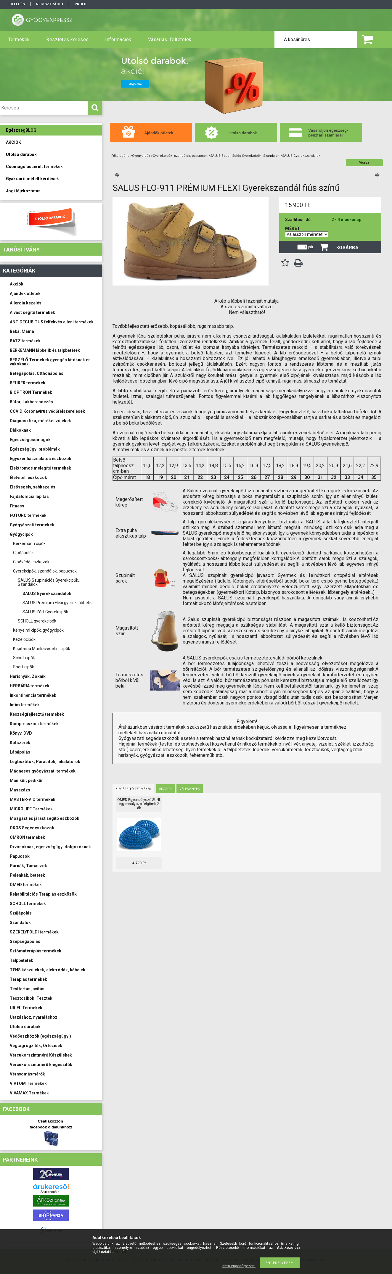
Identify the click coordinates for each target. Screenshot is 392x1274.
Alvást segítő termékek (32, 312)
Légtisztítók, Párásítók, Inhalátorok (45, 761)
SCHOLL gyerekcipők (37, 621)
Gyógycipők (21, 534)
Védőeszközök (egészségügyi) (40, 1036)
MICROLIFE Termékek (31, 809)
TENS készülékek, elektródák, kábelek (47, 969)
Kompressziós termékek (34, 723)
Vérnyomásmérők (27, 1074)
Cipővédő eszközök (31, 561)
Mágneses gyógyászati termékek (42, 771)
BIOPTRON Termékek (31, 392)
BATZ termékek (25, 340)
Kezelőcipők (24, 639)
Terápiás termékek (28, 979)
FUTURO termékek (28, 515)
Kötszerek (20, 742)
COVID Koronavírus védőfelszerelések (47, 411)
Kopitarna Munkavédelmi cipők (41, 648)
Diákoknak (20, 430)
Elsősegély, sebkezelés (32, 487)
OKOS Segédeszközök (32, 827)
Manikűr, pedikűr (26, 780)
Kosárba (347, 247)
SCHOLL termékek (28, 903)
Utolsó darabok (25, 1026)
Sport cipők (23, 667)
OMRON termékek (27, 837)
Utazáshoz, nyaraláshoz (33, 1017)
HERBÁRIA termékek (29, 685)
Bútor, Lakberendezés (31, 401)
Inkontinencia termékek (33, 695)
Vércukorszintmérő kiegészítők (41, 1064)
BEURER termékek (27, 382)
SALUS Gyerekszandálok (47, 593)
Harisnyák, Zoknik (28, 676)
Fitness (17, 506)
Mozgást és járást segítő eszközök (44, 818)
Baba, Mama (22, 331)
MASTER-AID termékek (32, 799)
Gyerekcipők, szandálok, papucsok (45, 571)
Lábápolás (20, 752)
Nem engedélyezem (239, 1266)
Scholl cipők (24, 657)
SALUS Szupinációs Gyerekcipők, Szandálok (48, 582)
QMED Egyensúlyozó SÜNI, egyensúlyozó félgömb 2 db (139, 804)
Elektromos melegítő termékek (40, 468)
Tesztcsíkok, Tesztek (31, 998)
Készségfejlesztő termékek (37, 714)
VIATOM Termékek (28, 1083)
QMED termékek (26, 884)
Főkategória (120, 156)
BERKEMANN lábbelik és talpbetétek (45, 350)
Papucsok (20, 856)
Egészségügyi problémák (35, 449)
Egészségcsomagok (30, 439)
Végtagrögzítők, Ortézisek (36, 1045)
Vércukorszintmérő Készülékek (41, 1055)
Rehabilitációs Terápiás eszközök (43, 894)
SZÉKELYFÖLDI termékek (34, 932)
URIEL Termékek (26, 1007)
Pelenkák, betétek (27, 875)
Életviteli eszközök (28, 477)
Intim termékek (25, 704)
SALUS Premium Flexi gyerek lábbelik (57, 602)
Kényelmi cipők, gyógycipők (38, 630)
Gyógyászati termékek (32, 524)
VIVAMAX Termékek (29, 1093)
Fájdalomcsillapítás (29, 496)
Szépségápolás (25, 941)
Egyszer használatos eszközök (40, 458)
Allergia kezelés (25, 303)
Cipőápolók (23, 552)
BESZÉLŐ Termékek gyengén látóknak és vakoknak (50, 361)
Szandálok (20, 922)
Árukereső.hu (51, 1192)
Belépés (17, 4)
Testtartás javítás (27, 988)
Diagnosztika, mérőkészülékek (40, 420)
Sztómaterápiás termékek (35, 951)
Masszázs (20, 790)
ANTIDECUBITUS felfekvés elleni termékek (52, 322)
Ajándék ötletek (25, 293)
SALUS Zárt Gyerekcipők (45, 611)
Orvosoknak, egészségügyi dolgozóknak (50, 846)
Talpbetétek (21, 960)
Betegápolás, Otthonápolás (36, 373)
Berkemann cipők (29, 543)
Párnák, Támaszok (28, 865)
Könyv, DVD (21, 733)
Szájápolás (21, 913)
